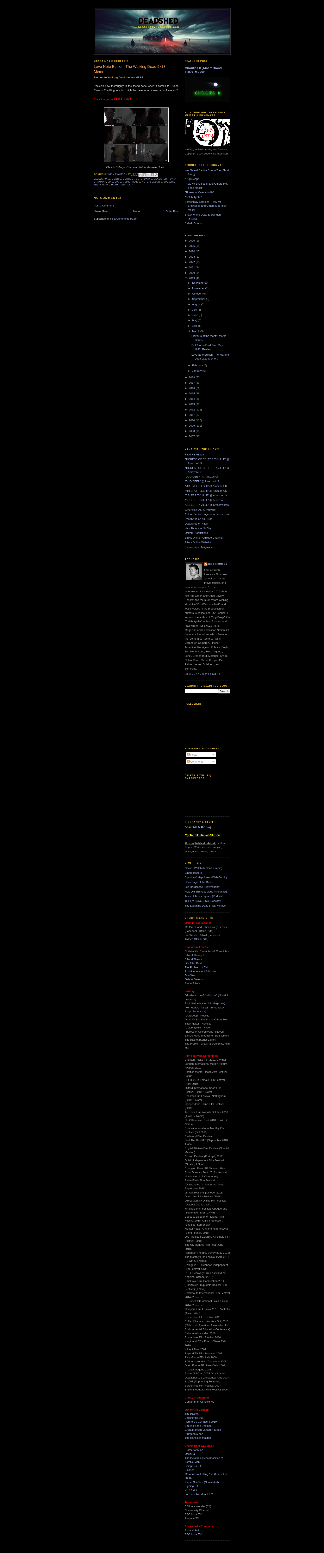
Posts (192, 754)
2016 (192, 388)
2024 (192, 251)
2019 (192, 278)
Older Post (172, 211)
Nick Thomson (217, 564)
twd (122, 185)
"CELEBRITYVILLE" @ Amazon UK (206, 495)
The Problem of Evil (196, 967)
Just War (190, 975)
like (110, 182)
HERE (139, 77)
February (198, 365)
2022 (192, 262)
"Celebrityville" (193, 197)
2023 (192, 256)
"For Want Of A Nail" (197, 1007)
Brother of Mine (194, 1450)
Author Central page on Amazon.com (207, 514)
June (195, 315)
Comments (195, 761)
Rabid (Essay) (193, 223)
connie (116, 179)
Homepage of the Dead (198, 882)
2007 (192, 436)
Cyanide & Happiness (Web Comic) (206, 877)
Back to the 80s (194, 1417)
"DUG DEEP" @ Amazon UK (202, 476)
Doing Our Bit (193, 1466)
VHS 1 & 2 (191, 1490)
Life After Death (194, 963)
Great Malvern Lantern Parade (203, 1429)
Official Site (206, 931)
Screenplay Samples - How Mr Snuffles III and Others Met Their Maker (205, 205)
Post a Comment (104, 205)
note (145, 182)
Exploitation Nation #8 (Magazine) (205, 1003)
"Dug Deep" (192, 178)
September (199, 299)
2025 (192, 246)
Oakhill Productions (196, 532)
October (197, 293)
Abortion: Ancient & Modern (201, 971)
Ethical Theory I (194, 959)
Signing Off (191, 1486)
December (198, 282)
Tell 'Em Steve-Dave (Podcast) (203, 900)
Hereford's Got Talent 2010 (201, 1421)
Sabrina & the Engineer (198, 1425)
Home (137, 211)
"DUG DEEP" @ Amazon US (202, 481)
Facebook (191, 931)
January (197, 370)
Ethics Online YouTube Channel (204, 537)
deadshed (160, 179)
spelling (170, 182)
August (196, 304)
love (118, 182)
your (129, 185)
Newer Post (101, 211)
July (195, 309)
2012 (192, 409)
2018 (192, 377)
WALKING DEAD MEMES (200, 509)
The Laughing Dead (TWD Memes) (205, 905)
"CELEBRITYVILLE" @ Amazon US (206, 500)
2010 (192, 420)
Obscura (190, 1453)
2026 (192, 240)
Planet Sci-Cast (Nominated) (202, 1482)
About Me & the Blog (198, 827)
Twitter (189, 939)
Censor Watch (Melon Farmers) (203, 868)
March (196, 331)
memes (135, 182)
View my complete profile (202, 674)
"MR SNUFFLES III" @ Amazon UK (206, 486)
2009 (192, 425)
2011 (192, 414)
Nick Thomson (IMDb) (198, 528)
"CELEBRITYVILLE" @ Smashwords (207, 504)
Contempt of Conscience (199, 1401)
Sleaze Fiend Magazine (199, 547)
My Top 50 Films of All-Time (202, 835)
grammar (100, 182)
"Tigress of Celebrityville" (199, 192)
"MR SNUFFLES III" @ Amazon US (206, 490)
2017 (192, 382)
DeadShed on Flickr (196, 523)
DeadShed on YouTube (198, 518)
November (198, 288)
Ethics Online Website (198, 542)
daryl (148, 179)
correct (129, 179)
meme (126, 182)
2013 (192, 404)
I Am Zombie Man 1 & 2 (199, 1494)
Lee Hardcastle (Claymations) (202, 886)
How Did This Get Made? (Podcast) (206, 891)
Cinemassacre (193, 872)
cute (139, 179)
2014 (192, 398)
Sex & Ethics (192, 983)
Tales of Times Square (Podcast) (204, 896)
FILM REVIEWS (194, 454)
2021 (192, 267)
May (195, 320)
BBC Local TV (193, 1534)
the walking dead (106, 185)
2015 (192, 393)
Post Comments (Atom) (124, 218)
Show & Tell (192, 1530)
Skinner (189, 1470)
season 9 (156, 182)
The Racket (191, 1413)
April (195, 325)
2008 (192, 431)
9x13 (107, 179)
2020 (192, 272)
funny (173, 179)
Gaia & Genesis (194, 979)
